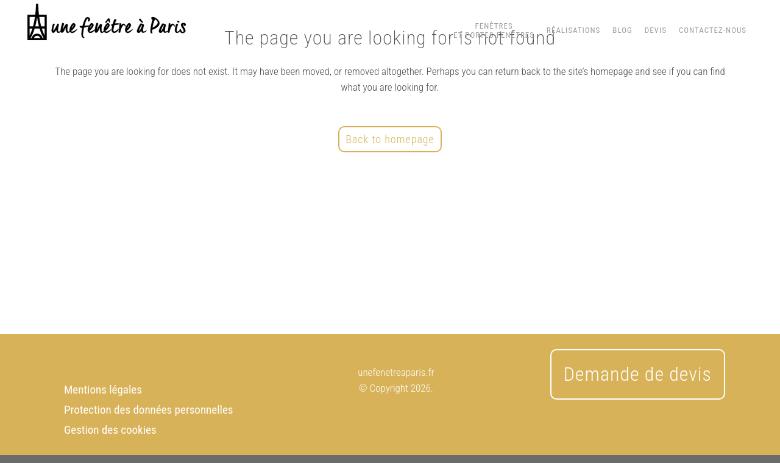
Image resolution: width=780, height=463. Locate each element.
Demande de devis (638, 374)
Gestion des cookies (110, 430)
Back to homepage (390, 139)
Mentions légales (103, 390)
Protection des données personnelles (148, 410)
